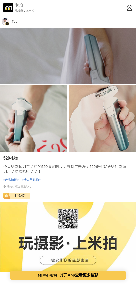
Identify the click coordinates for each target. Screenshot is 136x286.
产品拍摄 (11, 179)
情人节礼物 (31, 179)
